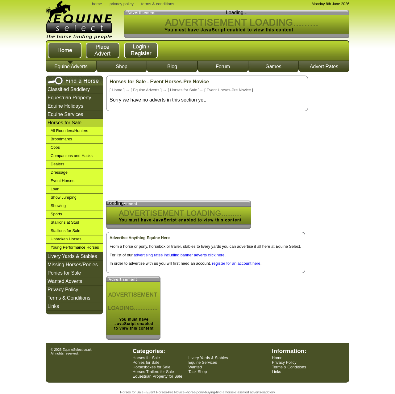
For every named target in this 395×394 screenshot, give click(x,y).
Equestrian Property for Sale (157, 376)
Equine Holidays (65, 106)
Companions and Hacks (72, 155)
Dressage (59, 172)
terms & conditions (157, 4)
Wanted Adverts (65, 281)
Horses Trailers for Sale (153, 371)
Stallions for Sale (65, 230)
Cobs (55, 147)
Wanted (195, 367)
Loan (55, 189)
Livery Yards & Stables (72, 256)
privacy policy (122, 4)
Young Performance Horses (75, 247)
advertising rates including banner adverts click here (179, 255)
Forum (223, 66)
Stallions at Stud (65, 222)
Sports (56, 214)
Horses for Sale (64, 122)
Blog (172, 66)
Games (273, 66)
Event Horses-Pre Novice (228, 90)
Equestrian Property (69, 97)
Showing (58, 205)
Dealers (57, 164)
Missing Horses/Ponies (73, 264)
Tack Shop (198, 371)
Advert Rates (324, 66)
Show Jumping (64, 197)
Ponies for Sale (64, 273)
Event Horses (62, 180)
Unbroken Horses (66, 239)
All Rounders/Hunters (69, 130)
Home (117, 90)
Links (53, 306)
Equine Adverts (71, 66)
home (97, 4)
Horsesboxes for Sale (151, 367)
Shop (121, 66)
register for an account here (236, 263)
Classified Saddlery (69, 89)
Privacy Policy (63, 289)
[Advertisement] (330, 168)
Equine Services (65, 114)
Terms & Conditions (69, 298)
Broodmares (61, 139)
